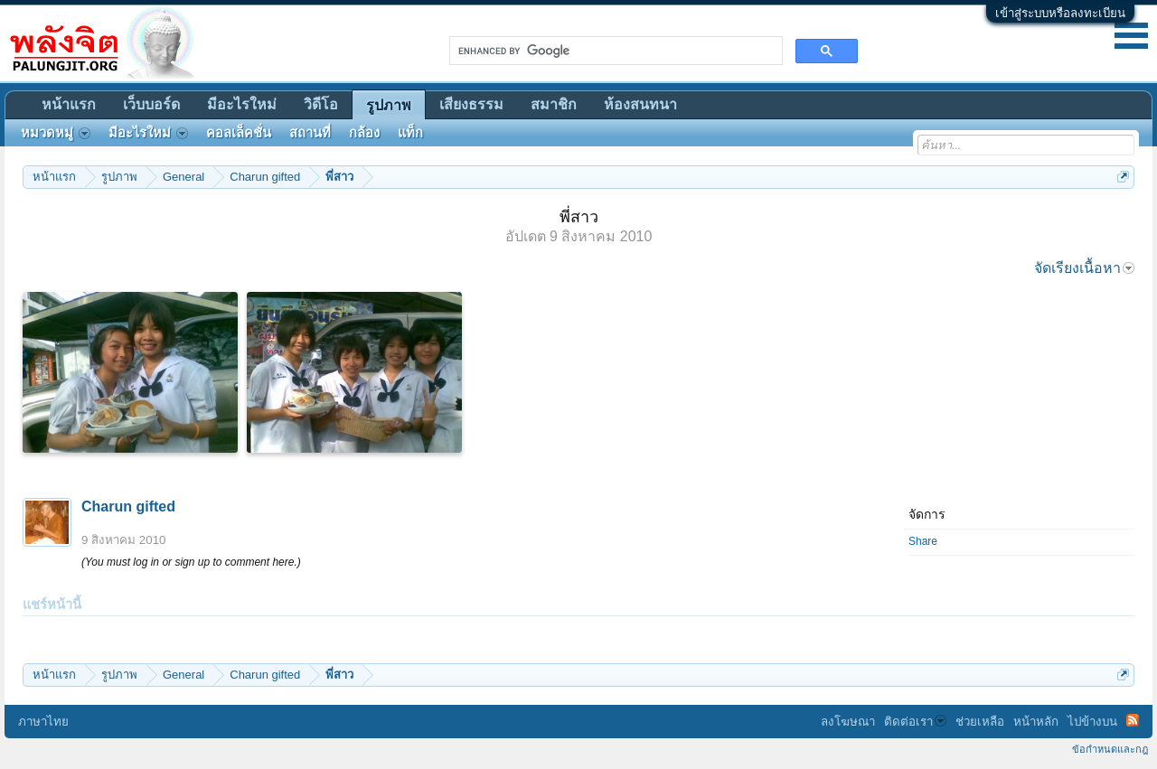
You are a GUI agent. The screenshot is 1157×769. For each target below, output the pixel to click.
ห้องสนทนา (640, 104)
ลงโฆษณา (848, 721)
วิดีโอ (321, 104)
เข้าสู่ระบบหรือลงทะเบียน (1060, 13)
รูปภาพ (388, 105)
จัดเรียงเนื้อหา (1084, 268)
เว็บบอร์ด (151, 104)
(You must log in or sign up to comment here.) (191, 562)
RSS (1132, 720)
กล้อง (364, 133)
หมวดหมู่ (55, 133)
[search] (614, 50)
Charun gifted (128, 506)
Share (922, 541)
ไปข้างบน (1092, 721)
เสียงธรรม (471, 104)
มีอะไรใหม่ (242, 104)
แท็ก (410, 133)
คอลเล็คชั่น (238, 133)
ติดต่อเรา (915, 721)
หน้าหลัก (1035, 721)
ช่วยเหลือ (979, 721)
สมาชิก (554, 104)
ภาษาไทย (43, 721)
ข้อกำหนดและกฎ (1110, 749)
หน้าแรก (69, 104)
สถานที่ (310, 133)
